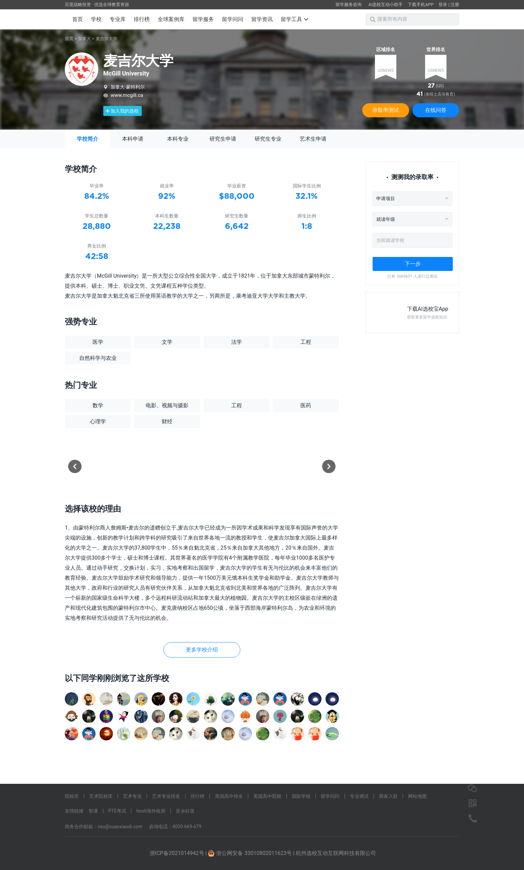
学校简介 (87, 139)
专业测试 (359, 796)
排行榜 (142, 19)
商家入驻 (388, 796)
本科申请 (132, 139)
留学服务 (203, 19)
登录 (442, 4)
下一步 (413, 264)
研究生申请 (223, 139)
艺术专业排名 (166, 796)
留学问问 (232, 19)
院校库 (72, 796)
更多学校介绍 (202, 649)
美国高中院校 (267, 796)
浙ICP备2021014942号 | (179, 853)
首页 (77, 19)
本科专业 (177, 139)
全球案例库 (171, 19)
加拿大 (84, 38)
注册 (454, 4)
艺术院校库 (101, 796)
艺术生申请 (313, 139)
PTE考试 (117, 811)
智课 (93, 811)
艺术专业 (132, 796)
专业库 (118, 19)
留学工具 (294, 19)
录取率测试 (385, 110)
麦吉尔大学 (106, 38)
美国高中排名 (229, 796)
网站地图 (417, 796)
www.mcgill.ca (127, 95)
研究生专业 (268, 139)
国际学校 (301, 796)
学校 (96, 19)
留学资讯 (262, 19)
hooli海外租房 (150, 811)
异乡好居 (185, 811)
